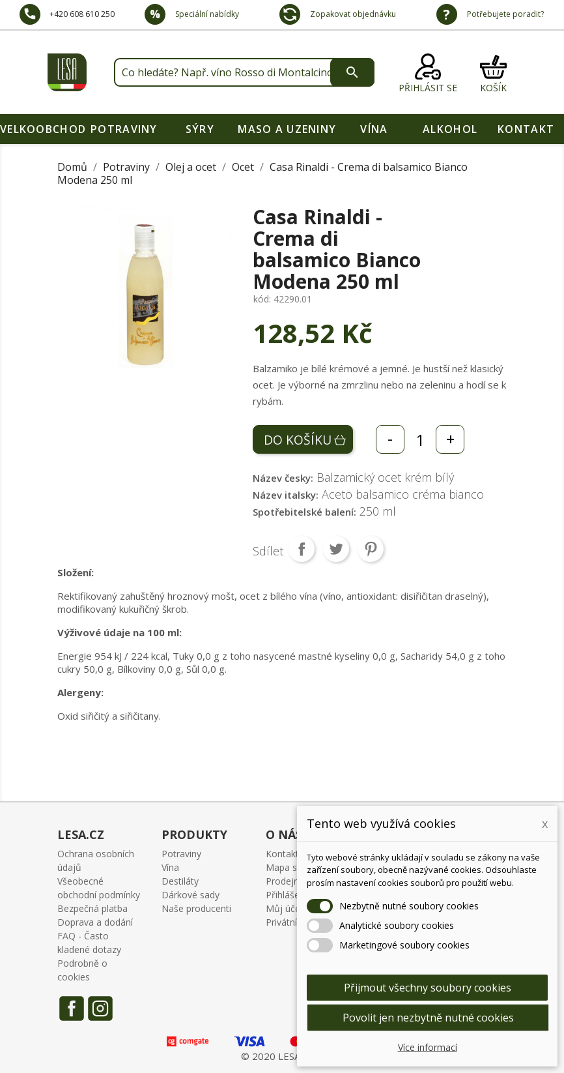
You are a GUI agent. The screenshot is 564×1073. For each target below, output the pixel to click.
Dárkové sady (190, 895)
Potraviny (124, 129)
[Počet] (420, 439)
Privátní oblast (296, 922)
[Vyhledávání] (244, 72)
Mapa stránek (295, 867)
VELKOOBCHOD (43, 129)
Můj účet (284, 908)
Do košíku (297, 439)
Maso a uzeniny (287, 129)
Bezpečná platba (92, 908)
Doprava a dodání (95, 922)
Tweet (336, 549)
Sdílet (302, 549)
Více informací (427, 1047)
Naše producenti (196, 908)
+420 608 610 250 (82, 14)
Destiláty (180, 881)
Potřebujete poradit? (504, 14)
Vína (374, 129)
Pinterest (371, 549)
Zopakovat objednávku (352, 14)
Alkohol (450, 129)
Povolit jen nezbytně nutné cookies (428, 1017)
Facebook (72, 1008)
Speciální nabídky (206, 14)
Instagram (100, 1008)
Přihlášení (286, 895)
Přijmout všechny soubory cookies (427, 987)
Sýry (200, 129)
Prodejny (284, 881)
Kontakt (526, 129)
